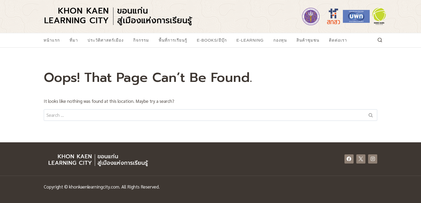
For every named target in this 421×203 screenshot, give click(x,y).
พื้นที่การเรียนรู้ (173, 40)
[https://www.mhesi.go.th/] (310, 16)
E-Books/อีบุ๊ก (212, 40)
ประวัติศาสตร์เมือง (106, 40)
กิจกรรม (141, 40)
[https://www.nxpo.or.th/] (356, 16)
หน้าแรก (51, 40)
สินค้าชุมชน (307, 40)
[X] (360, 159)
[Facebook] (349, 159)
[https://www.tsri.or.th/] (333, 16)
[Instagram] (372, 159)
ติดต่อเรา (338, 40)
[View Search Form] (380, 40)
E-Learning (250, 40)
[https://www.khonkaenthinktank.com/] (379, 16)
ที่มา (74, 40)
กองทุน (280, 40)
